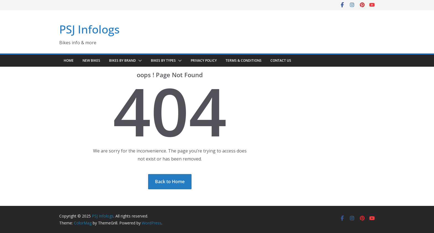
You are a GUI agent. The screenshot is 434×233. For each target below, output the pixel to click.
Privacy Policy (204, 60)
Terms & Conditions (244, 60)
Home (69, 60)
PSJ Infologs (89, 29)
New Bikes (91, 60)
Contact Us (280, 60)
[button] (139, 60)
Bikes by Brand (122, 60)
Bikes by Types (163, 60)
